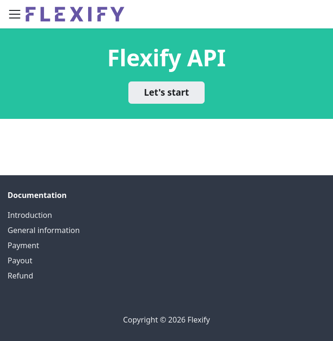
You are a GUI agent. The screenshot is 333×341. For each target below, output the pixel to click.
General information (44, 230)
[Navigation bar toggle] (15, 14)
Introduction (30, 215)
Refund (20, 275)
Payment (23, 245)
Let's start (166, 92)
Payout (20, 260)
